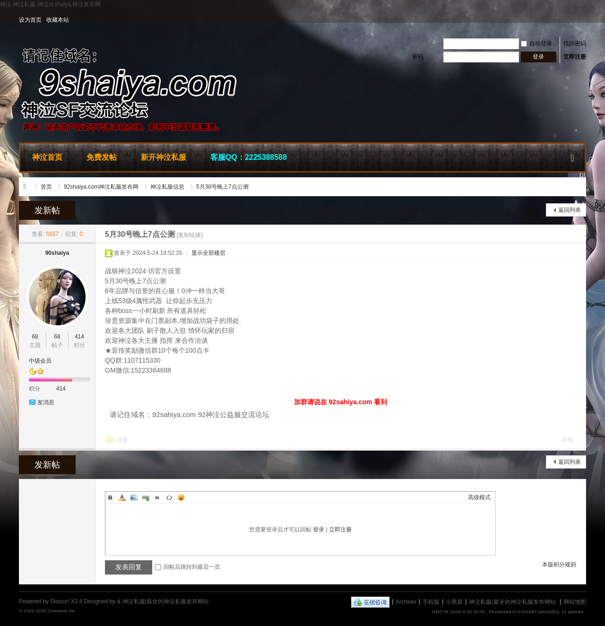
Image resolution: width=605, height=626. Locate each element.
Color (122, 497)
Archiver (406, 601)
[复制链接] (190, 235)
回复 (122, 439)
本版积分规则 (559, 564)
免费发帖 (101, 157)
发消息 (45, 402)
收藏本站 (57, 20)
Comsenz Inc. (61, 610)
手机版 (431, 601)
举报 (567, 439)
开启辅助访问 (583, 20)
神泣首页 (47, 157)
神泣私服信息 (167, 186)
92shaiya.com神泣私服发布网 (101, 186)
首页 (46, 186)
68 (35, 336)
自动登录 (536, 43)
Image (133, 497)
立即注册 (574, 56)
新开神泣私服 (163, 157)
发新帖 (47, 210)
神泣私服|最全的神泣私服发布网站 (27, 186)
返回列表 (569, 210)
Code (169, 497)
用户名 (420, 43)
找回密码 (574, 43)
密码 (418, 56)
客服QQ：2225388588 (248, 157)
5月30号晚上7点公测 (222, 186)
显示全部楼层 (208, 253)
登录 (318, 529)
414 (79, 336)
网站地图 (574, 601)
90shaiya (57, 253)
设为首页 (30, 20)
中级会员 (40, 360)
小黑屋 (454, 601)
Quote (157, 497)
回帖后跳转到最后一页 (187, 567)
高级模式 (479, 497)
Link (145, 497)
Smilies (181, 497)
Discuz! (60, 601)
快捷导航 (572, 156)
